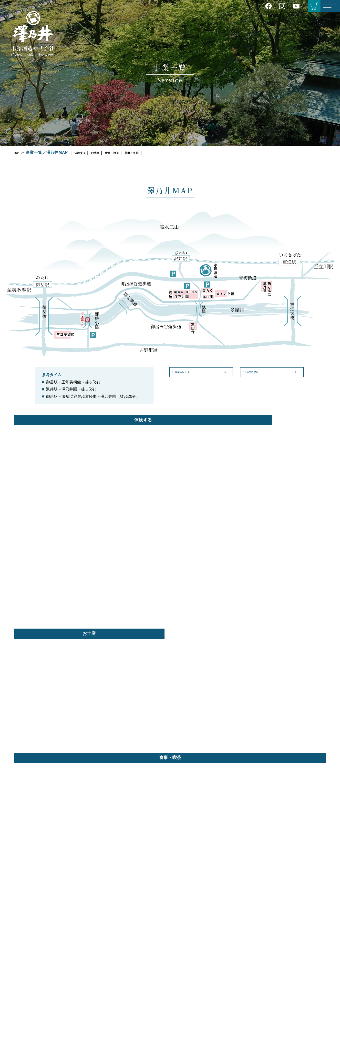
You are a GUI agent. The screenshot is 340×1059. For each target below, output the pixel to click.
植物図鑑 (297, 992)
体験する (85, 152)
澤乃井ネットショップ (202, 1008)
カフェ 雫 (246, 1008)
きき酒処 (246, 951)
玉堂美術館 (248, 1029)
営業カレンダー (188, 372)
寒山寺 (244, 1042)
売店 (242, 967)
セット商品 (193, 983)
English (141, 1003)
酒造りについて (145, 949)
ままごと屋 (248, 995)
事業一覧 (245, 929)
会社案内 (142, 939)
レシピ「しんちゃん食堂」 (307, 938)
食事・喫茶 (127, 152)
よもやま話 (299, 973)
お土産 (105, 152)
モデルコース (301, 960)
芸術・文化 (153, 152)
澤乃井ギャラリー (253, 1036)
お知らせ (142, 983)
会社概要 (140, 955)
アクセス (140, 961)
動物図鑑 (297, 998)
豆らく (244, 1001)
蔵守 (188, 1002)
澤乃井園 (246, 989)
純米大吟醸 (193, 938)
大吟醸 (190, 945)
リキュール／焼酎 (198, 970)
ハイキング (299, 967)
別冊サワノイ (300, 929)
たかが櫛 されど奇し (306, 1020)
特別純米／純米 (197, 957)
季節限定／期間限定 (200, 976)
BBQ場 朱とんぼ (252, 1014)
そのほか (191, 995)
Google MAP (256, 372)
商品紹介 (193, 929)
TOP (17, 152)
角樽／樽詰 (193, 989)
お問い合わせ (147, 993)
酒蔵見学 (246, 945)
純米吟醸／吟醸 (197, 951)
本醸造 (190, 964)
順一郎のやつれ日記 (306, 1014)
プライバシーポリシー (151, 974)
